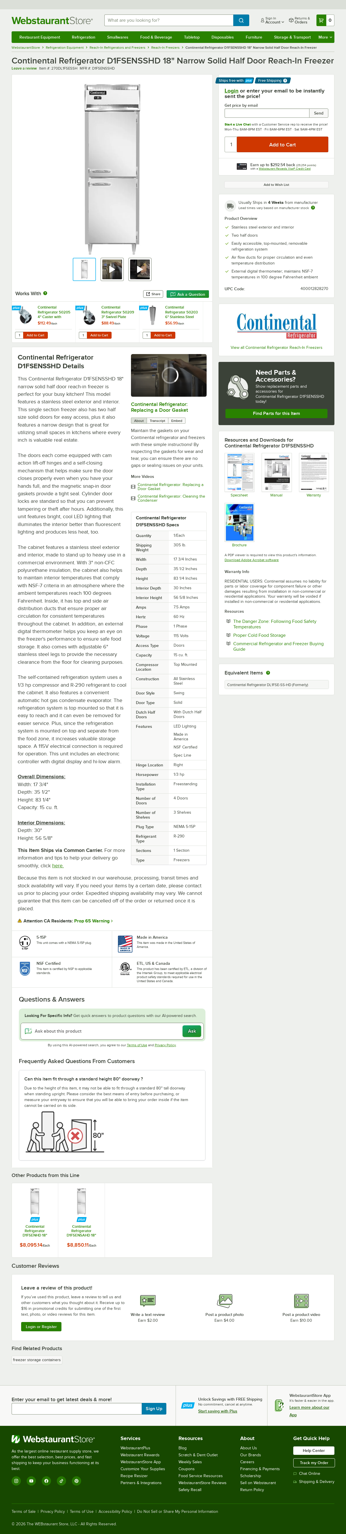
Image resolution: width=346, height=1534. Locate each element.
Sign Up (154, 1408)
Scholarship (250, 1476)
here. (58, 865)
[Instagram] (16, 1481)
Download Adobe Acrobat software (252, 560)
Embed (176, 421)
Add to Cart (35, 335)
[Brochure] (239, 525)
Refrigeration (83, 37)
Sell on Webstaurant (258, 1483)
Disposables (223, 37)
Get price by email (241, 105)
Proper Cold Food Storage (277, 635)
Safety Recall (190, 1490)
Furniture (254, 37)
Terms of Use (137, 1045)
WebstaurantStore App (141, 1462)
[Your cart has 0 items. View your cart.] (325, 20)
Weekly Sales (190, 1462)
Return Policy (252, 1490)
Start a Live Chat (238, 124)
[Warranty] (313, 475)
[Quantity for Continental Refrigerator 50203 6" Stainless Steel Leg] (147, 335)
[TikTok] (61, 1481)
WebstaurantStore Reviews (203, 1483)
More (325, 37)
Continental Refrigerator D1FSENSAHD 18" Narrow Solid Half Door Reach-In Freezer (81, 1231)
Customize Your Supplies (143, 1469)
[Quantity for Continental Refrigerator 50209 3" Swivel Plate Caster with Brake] (83, 335)
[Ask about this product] (112, 1031)
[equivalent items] (268, 672)
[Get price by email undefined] (267, 113)
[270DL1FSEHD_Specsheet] (239, 475)
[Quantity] (231, 144)
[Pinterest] (76, 1481)
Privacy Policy (165, 1045)
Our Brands (250, 1455)
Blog (183, 1448)
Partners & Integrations (141, 1483)
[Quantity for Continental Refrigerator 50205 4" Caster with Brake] (19, 335)
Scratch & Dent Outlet (198, 1455)
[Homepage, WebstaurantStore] (53, 20)
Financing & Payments (260, 1469)
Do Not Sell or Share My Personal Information (177, 1512)
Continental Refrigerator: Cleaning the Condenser (171, 498)
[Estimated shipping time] (313, 207)
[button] (84, 269)
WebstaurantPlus (135, 1448)
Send (318, 113)
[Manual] (276, 475)
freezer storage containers (37, 1360)
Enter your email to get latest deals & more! (62, 1399)
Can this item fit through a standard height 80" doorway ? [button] (83, 1079)
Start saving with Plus (217, 1411)
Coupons (187, 1469)
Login (231, 91)
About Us (248, 1448)
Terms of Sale (24, 1512)
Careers (247, 1462)
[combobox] (168, 20)
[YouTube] (31, 1481)
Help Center (314, 1450)
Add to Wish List (276, 185)
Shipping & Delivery (313, 1481)
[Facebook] (46, 1481)
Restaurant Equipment (39, 37)
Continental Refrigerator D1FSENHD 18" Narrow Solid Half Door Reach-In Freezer (35, 1231)
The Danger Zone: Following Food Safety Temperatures (274, 624)
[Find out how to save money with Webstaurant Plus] (17, 308)
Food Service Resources (201, 1476)
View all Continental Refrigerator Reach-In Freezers (277, 347)
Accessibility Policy (115, 1512)
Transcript (157, 421)
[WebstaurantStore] (59, 1439)
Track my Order (314, 1462)
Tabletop (192, 37)
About (139, 421)
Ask (192, 1031)
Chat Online (306, 1473)
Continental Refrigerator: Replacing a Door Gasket (159, 407)
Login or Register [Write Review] (41, 1326)
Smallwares (117, 37)
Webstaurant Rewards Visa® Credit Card (285, 168)
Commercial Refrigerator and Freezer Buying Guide (278, 646)
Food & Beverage (156, 37)
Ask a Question (187, 294)
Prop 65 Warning (92, 921)
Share (153, 294)
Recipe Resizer (134, 1476)
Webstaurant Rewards (140, 1455)
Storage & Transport (292, 37)
